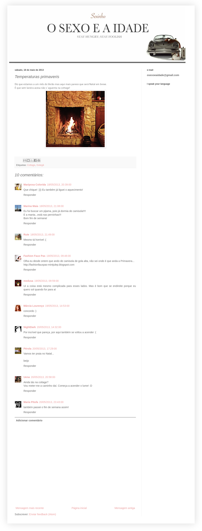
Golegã (40, 165)
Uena (27, 377)
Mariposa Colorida (35, 184)
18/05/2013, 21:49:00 (42, 234)
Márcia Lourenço (34, 305)
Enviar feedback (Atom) (42, 514)
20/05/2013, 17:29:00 (45, 348)
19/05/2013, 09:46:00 (58, 255)
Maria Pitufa (31, 402)
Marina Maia (31, 206)
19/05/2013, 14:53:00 (57, 305)
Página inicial (79, 508)
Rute (26, 234)
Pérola (27, 348)
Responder (30, 194)
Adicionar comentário (29, 420)
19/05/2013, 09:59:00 (46, 280)
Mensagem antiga (125, 508)
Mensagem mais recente (30, 508)
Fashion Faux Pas (34, 255)
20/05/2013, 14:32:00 (49, 327)
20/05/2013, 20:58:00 (43, 377)
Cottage (31, 165)
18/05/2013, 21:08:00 (51, 206)
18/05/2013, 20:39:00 (59, 184)
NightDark (30, 327)
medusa (28, 280)
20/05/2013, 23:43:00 (51, 402)
